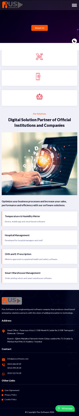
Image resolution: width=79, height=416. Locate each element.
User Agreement (12, 390)
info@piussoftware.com (17, 358)
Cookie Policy (11, 399)
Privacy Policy (11, 395)
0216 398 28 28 (14, 368)
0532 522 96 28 (14, 373)
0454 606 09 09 (14, 364)
